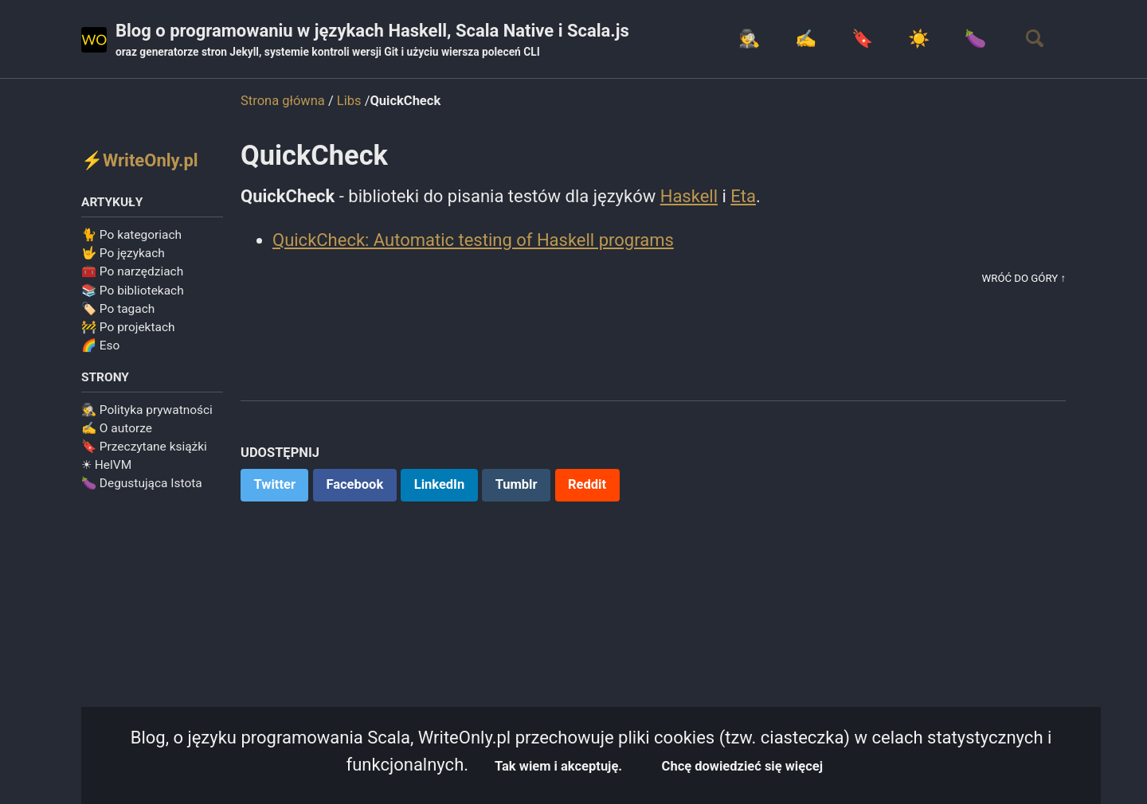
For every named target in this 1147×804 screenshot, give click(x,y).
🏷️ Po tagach (118, 309)
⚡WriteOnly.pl (139, 160)
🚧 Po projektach (128, 327)
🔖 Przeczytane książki (144, 446)
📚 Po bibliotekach (132, 290)
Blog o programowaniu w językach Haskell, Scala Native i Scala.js (372, 40)
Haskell (689, 196)
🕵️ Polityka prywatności (147, 410)
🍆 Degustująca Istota (141, 483)
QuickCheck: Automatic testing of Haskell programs (473, 240)
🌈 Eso (100, 345)
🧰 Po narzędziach (132, 271)
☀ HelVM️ (106, 465)
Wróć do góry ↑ (1024, 278)
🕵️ (749, 39)
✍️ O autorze (116, 428)
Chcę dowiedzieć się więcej (742, 766)
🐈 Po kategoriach (131, 235)
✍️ (805, 39)
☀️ (919, 39)
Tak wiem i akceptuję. (558, 766)
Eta (743, 196)
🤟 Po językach (123, 253)
